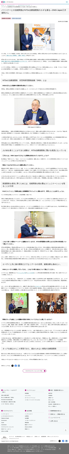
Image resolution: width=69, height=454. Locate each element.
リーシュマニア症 (22, 272)
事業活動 (27, 422)
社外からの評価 (4, 431)
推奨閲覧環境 (43, 436)
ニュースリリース (55, 417)
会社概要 (27, 418)
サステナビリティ (11, 5)
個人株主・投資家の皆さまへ (55, 404)
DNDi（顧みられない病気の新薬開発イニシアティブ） (15, 61)
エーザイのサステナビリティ (7, 416)
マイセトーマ (38, 286)
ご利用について (37, 436)
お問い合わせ (54, 421)
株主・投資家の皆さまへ (57, 390)
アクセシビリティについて (14, 438)
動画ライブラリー (28, 424)
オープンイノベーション (30, 397)
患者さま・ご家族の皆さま (57, 414)
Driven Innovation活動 (6, 399)
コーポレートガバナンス (30, 420)
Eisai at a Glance (28, 426)
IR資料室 (50, 395)
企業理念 (27, 416)
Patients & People (5, 418)
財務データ (51, 397)
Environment (4, 420)
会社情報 (29, 410)
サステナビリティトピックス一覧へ (34, 370)
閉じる (59, 448)
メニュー (66, 2)
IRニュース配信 (52, 406)
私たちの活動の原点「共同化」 (8, 397)
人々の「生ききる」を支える (7, 403)
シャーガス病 (30, 272)
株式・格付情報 (52, 402)
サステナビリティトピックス (24, 5)
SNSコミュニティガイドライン (53, 436)
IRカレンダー (51, 399)
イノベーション (31, 390)
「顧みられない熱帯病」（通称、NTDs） (16, 55)
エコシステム (28, 395)
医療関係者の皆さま (55, 410)
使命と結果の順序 (5, 395)
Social (2, 422)
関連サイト (27, 429)
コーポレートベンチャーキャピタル (32, 399)
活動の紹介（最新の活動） (8, 401)
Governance (3, 424)
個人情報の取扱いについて (20, 436)
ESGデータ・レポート (6, 429)
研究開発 (27, 393)
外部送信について (29, 436)
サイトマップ (11, 436)
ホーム (2, 5)
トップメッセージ (5, 413)
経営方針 (50, 393)
